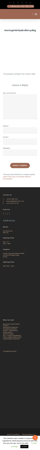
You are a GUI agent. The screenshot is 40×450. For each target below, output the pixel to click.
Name (6, 126)
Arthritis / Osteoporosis (10, 330)
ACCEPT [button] (24, 447)
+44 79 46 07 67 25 (11, 203)
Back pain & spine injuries (11, 324)
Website (6, 148)
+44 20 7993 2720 (10, 199)
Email (6, 137)
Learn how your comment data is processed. (17, 177)
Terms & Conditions (13, 434)
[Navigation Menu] (36, 14)
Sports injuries (7, 332)
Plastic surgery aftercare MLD (12, 337)
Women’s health (8, 334)
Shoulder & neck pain (10, 329)
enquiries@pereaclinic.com (13, 201)
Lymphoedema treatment (11, 339)
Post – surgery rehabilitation (12, 335)
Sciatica (6, 325)
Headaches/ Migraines (10, 327)
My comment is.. (10, 93)
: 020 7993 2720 (21, 6)
